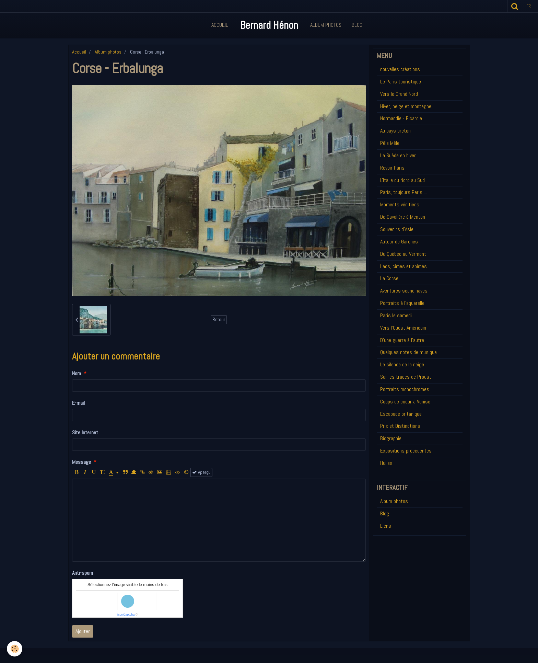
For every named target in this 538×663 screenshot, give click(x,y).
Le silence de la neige (402, 364)
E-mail (78, 403)
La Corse (389, 278)
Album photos (108, 52)
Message (81, 462)
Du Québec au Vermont (403, 254)
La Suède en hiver (398, 155)
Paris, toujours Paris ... (403, 192)
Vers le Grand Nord (399, 94)
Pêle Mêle (389, 143)
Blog (357, 24)
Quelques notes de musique (408, 352)
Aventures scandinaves (404, 290)
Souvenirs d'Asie (396, 229)
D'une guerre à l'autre (402, 340)
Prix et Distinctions (400, 426)
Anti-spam (82, 572)
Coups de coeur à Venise (405, 401)
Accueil (219, 24)
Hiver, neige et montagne (405, 106)
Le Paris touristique (400, 81)
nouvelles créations (400, 69)
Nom (76, 373)
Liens (385, 525)
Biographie (390, 438)
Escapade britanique (401, 414)
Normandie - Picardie (401, 118)
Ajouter (82, 631)
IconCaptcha (126, 614)
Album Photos (325, 24)
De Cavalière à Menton (402, 216)
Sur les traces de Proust (405, 376)
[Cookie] (14, 648)
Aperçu (201, 472)
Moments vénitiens (399, 204)
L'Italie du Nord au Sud (402, 180)
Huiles (386, 463)
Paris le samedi (396, 315)
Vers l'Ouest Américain (403, 327)
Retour (218, 319)
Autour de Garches (399, 241)
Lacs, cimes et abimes (403, 266)
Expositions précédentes (406, 450)
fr (528, 6)
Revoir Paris (392, 167)
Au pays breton (395, 130)
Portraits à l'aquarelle (402, 303)
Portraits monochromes (404, 389)
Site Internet (85, 432)
